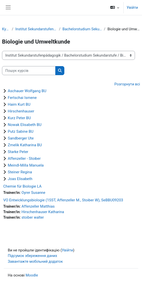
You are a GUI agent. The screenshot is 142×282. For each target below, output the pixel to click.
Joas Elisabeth (20, 179)
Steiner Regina (20, 172)
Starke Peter (18, 152)
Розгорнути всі (127, 84)
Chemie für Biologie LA (22, 186)
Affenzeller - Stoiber (24, 158)
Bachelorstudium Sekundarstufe (82, 29)
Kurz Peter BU (19, 118)
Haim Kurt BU (19, 104)
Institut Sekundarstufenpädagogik (36, 29)
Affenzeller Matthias (38, 206)
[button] (114, 7)
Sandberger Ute (21, 138)
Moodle (32, 275)
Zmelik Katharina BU (25, 145)
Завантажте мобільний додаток (35, 261)
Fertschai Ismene (22, 97)
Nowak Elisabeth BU (24, 124)
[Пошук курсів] (29, 70)
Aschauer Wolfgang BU (27, 91)
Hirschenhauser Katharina (42, 212)
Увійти (132, 7)
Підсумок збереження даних (32, 255)
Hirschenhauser (21, 111)
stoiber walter (32, 217)
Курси (6, 29)
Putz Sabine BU (20, 131)
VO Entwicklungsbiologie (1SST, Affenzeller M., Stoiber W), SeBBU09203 (63, 200)
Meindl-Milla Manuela (26, 165)
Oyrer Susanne (33, 192)
